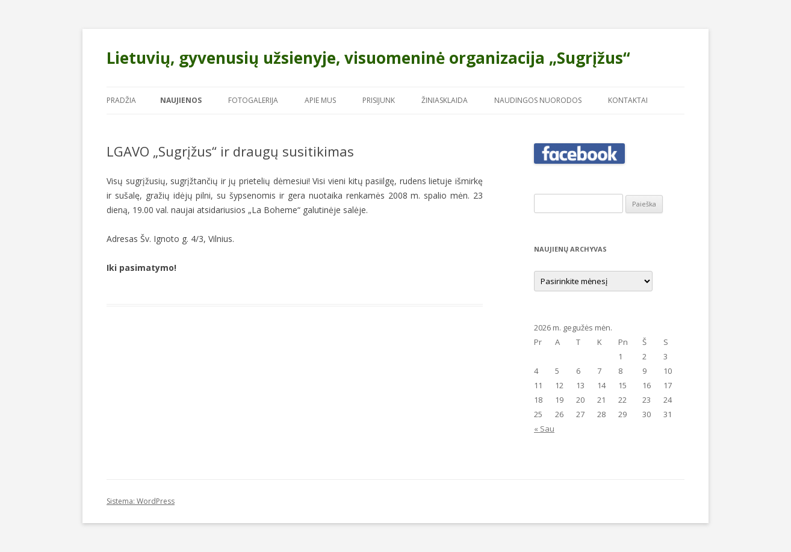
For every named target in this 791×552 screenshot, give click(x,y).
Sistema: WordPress (141, 501)
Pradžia (121, 100)
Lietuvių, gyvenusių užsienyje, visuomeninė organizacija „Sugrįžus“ (368, 58)
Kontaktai (628, 100)
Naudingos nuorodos (538, 100)
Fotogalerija (253, 100)
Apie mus (320, 100)
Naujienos (181, 100)
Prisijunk (378, 100)
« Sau (544, 428)
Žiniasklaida (444, 100)
